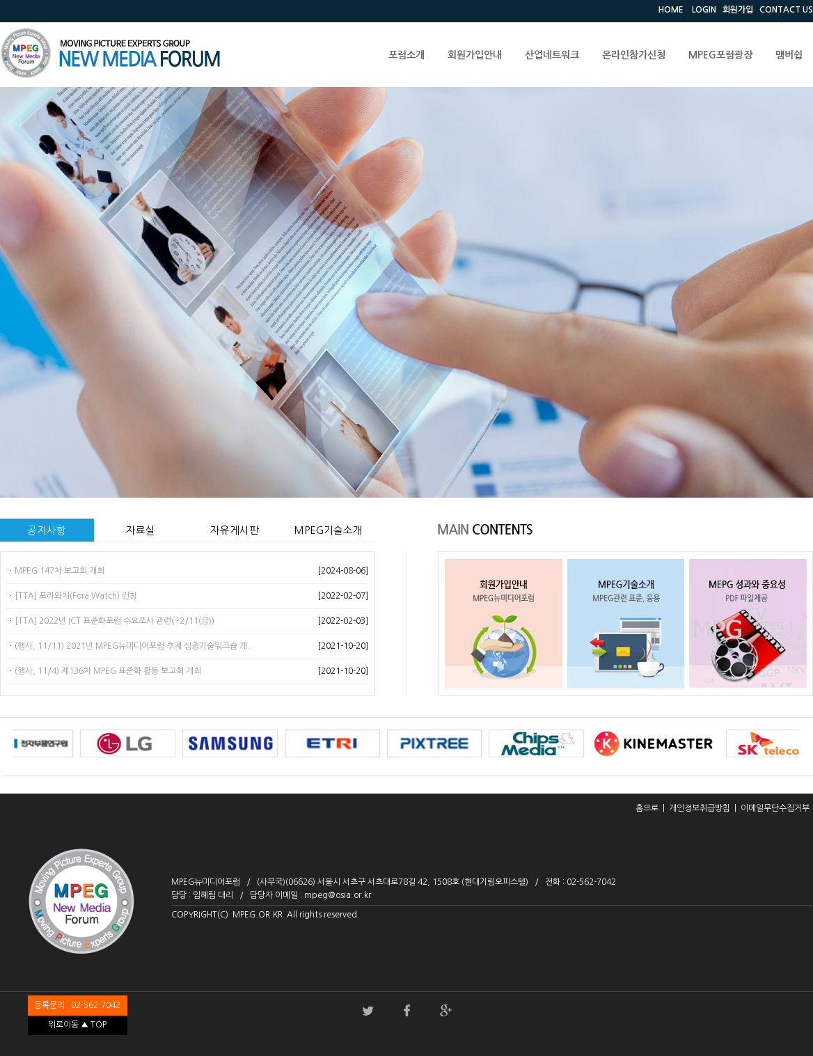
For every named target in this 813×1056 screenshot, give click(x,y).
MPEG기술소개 (328, 530)
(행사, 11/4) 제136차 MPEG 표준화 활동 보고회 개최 (108, 671)
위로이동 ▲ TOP (77, 1024)
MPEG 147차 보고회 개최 (59, 571)
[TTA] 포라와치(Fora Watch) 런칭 (76, 596)
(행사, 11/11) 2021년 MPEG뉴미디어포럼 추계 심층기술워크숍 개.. (134, 646)
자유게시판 (234, 530)
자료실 (140, 530)
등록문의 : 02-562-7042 (77, 1005)
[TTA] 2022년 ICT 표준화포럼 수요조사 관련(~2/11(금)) (114, 621)
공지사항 (46, 530)
